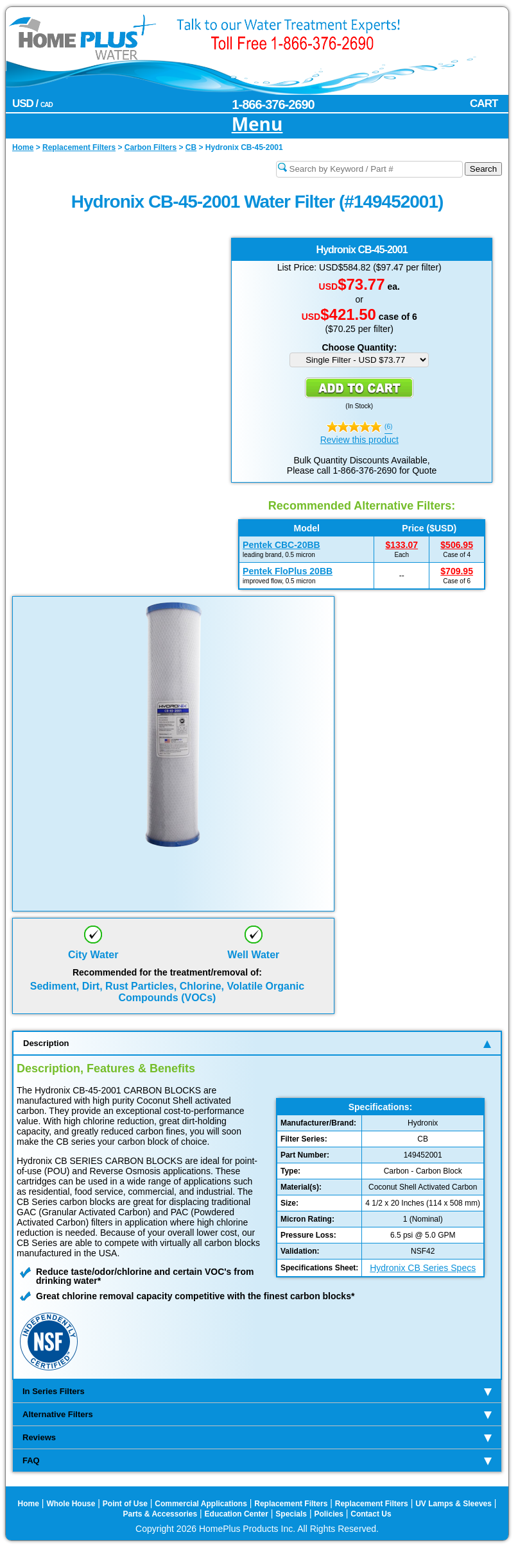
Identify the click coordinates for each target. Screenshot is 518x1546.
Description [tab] (257, 1043)
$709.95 (456, 571)
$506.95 (456, 545)
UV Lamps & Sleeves (453, 1503)
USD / (32, 103)
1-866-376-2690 (273, 104)
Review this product (359, 440)
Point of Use (125, 1503)
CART (483, 103)
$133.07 (401, 545)
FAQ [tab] (257, 1460)
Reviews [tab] (257, 1437)
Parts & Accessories (160, 1513)
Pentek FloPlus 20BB (287, 571)
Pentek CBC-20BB (281, 545)
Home (28, 1503)
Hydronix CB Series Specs (423, 1268)
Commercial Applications (201, 1503)
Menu (257, 124)
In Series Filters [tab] (257, 1391)
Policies (328, 1513)
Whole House (70, 1503)
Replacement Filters (290, 1503)
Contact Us (370, 1513)
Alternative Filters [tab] (257, 1414)
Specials (291, 1513)
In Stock (359, 406)
